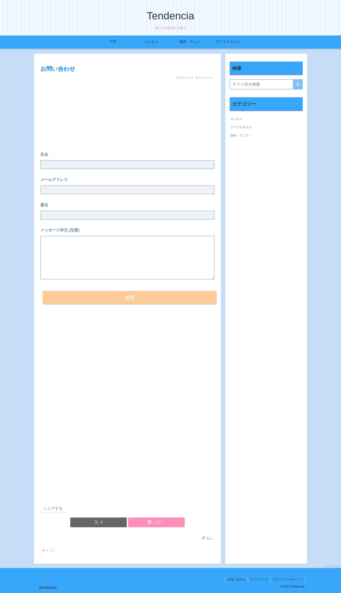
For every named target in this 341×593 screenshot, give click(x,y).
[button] (156, 522)
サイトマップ (259, 579)
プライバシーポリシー (287, 579)
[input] (266, 84)
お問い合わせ (236, 579)
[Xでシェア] (98, 522)
